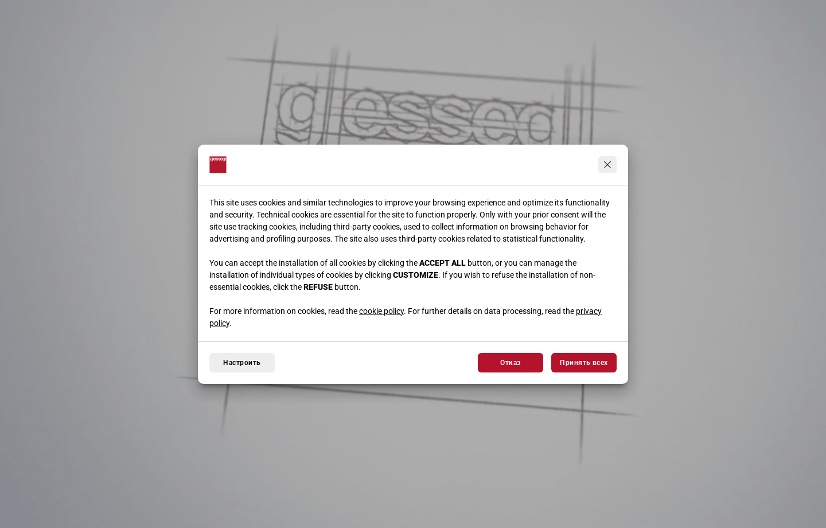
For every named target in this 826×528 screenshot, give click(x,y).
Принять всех (584, 363)
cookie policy (381, 311)
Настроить (241, 363)
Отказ (510, 363)
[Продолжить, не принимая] (607, 164)
